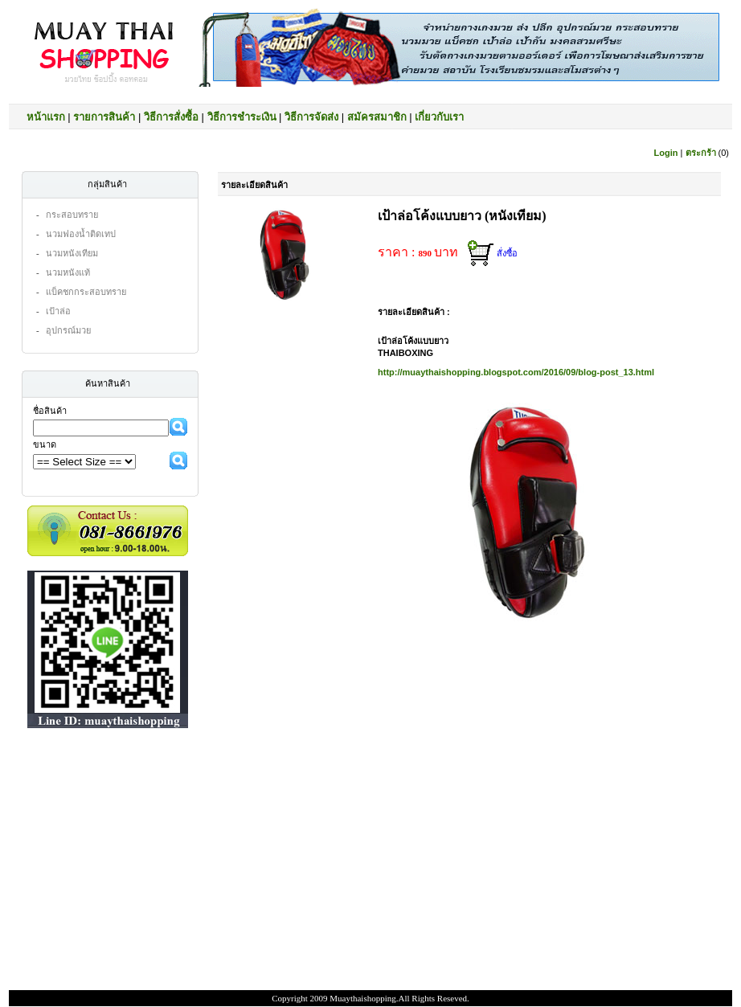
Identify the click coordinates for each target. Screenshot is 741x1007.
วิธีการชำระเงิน (241, 117)
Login (666, 153)
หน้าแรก (46, 117)
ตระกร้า (701, 153)
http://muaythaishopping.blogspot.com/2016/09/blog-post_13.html (516, 372)
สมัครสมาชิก (377, 117)
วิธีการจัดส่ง (311, 117)
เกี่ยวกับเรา (439, 117)
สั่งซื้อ (507, 253)
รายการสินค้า (104, 117)
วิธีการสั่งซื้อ (171, 117)
